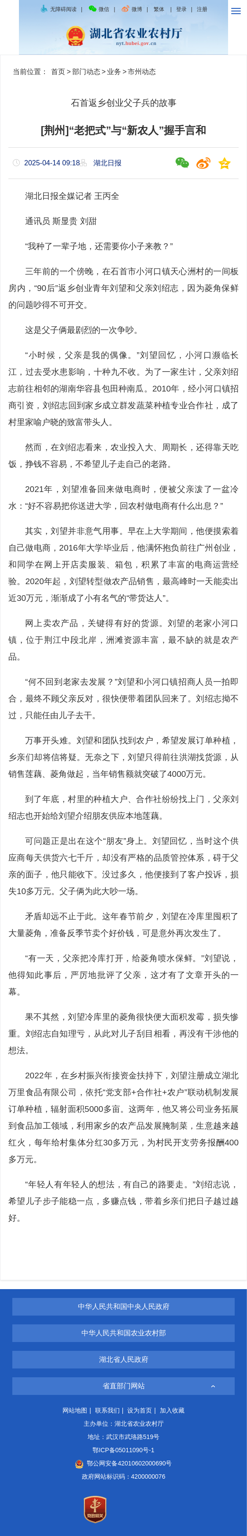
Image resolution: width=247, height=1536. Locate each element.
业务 (114, 71)
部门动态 (86, 71)
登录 (181, 9)
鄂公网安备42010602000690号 (123, 1463)
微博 (131, 9)
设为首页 (139, 1410)
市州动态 (142, 71)
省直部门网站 (124, 1386)
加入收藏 (172, 1410)
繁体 (159, 9)
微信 (98, 9)
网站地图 (75, 1410)
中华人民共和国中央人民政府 (124, 1306)
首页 (58, 71)
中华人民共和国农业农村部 (123, 1333)
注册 (202, 9)
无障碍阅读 (58, 9)
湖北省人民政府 (123, 1359)
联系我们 (107, 1410)
